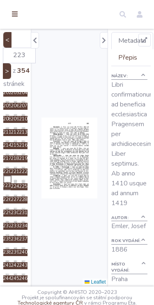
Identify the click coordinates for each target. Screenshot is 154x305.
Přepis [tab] (127, 57)
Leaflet (95, 282)
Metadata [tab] (132, 40)
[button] (123, 14)
